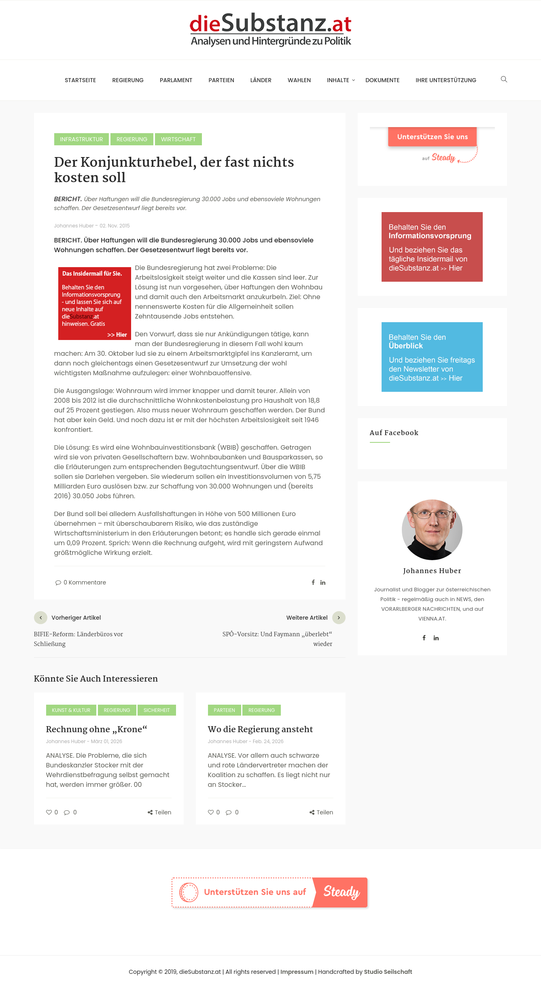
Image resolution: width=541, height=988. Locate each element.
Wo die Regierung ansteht (260, 730)
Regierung (127, 80)
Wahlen (299, 80)
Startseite (80, 80)
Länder (261, 80)
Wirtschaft (178, 139)
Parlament (176, 80)
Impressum (297, 972)
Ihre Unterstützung (446, 80)
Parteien (221, 80)
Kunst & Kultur (71, 710)
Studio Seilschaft (388, 972)
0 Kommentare (80, 582)
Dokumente (382, 80)
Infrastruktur (81, 139)
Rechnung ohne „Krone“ (97, 730)
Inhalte (338, 80)
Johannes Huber (74, 225)
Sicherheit (157, 710)
